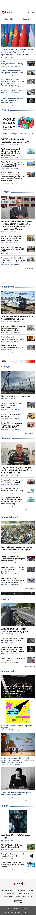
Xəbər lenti (27, 19)
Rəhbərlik (31, 890)
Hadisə (5, 599)
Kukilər (30, 897)
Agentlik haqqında (7, 890)
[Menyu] (33, 12)
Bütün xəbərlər (29, 187)
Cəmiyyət (6, 366)
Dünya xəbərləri (9, 517)
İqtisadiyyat (7, 286)
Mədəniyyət (7, 671)
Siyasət (5, 191)
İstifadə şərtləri (8, 897)
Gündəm (6, 438)
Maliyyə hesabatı (21, 890)
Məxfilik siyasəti (20, 897)
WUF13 (5, 109)
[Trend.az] (6, 12)
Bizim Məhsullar (11, 893)
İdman (4, 805)
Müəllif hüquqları (24, 893)
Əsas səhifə (9, 19)
